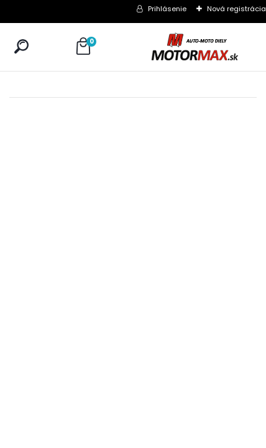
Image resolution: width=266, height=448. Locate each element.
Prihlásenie (167, 9)
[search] (21, 46)
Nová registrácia (236, 9)
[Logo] (194, 47)
